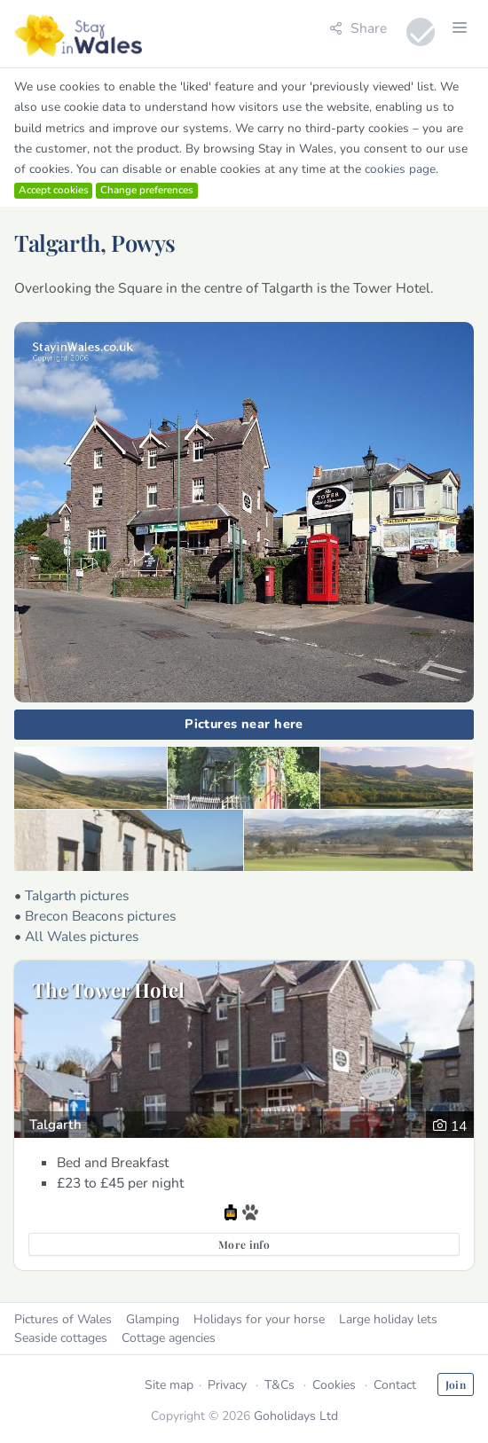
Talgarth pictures (77, 895)
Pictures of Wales (63, 1319)
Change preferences (146, 190)
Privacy (227, 1384)
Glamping (152, 1319)
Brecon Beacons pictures (100, 915)
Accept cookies (54, 190)
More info (244, 1244)
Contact (395, 1384)
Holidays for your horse (259, 1319)
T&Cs (279, 1384)
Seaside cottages (60, 1337)
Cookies (334, 1384)
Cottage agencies (169, 1337)
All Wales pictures (81, 936)
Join (455, 1384)
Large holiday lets (388, 1319)
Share (358, 28)
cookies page (400, 169)
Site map (169, 1384)
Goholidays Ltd (296, 1416)
